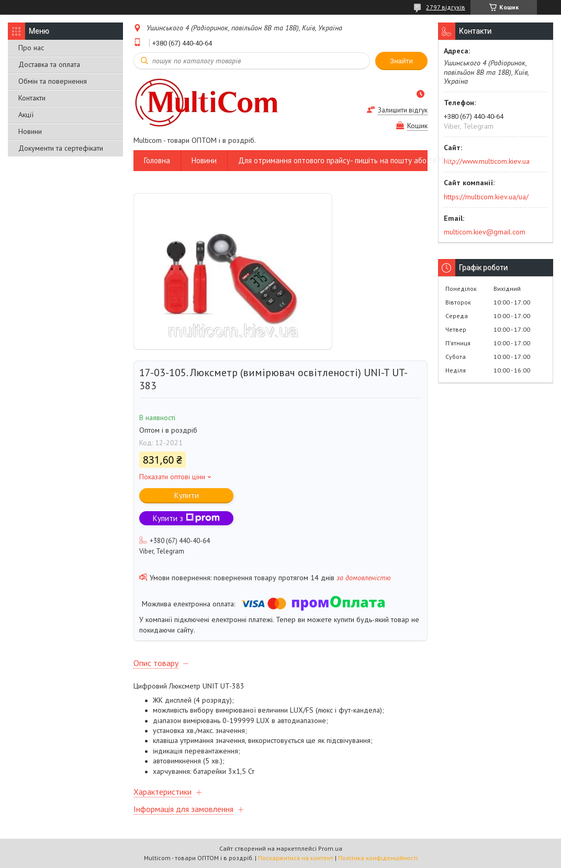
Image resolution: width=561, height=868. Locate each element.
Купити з (186, 518)
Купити (186, 495)
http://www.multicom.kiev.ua (487, 161)
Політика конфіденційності (378, 858)
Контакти (32, 98)
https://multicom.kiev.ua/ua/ (486, 196)
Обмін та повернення (52, 81)
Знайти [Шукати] (401, 61)
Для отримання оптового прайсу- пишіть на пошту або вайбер (345, 160)
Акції (25, 114)
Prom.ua (330, 848)
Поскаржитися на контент (295, 858)
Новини (30, 131)
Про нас (31, 47)
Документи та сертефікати (60, 148)
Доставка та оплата (49, 64)
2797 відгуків (445, 7)
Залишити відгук (403, 110)
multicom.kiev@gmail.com (484, 231)
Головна (157, 160)
